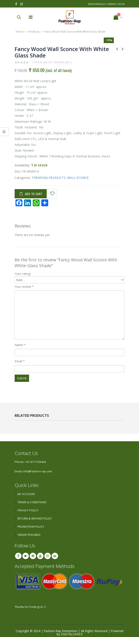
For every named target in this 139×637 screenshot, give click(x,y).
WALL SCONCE (78, 178)
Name (20, 345)
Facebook (18, 556)
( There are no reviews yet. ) (52, 62)
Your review (24, 287)
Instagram (47, 556)
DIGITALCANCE (72, 634)
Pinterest (33, 556)
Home (19, 31)
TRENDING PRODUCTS (48, 178)
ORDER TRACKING (28, 535)
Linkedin (55, 556)
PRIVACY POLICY (28, 510)
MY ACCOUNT (26, 494)
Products (34, 31)
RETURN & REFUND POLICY (34, 518)
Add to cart (33, 193)
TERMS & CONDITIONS (32, 502)
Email (20, 361)
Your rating (22, 274)
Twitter (25, 556)
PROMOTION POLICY (30, 527)
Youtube (40, 556)
